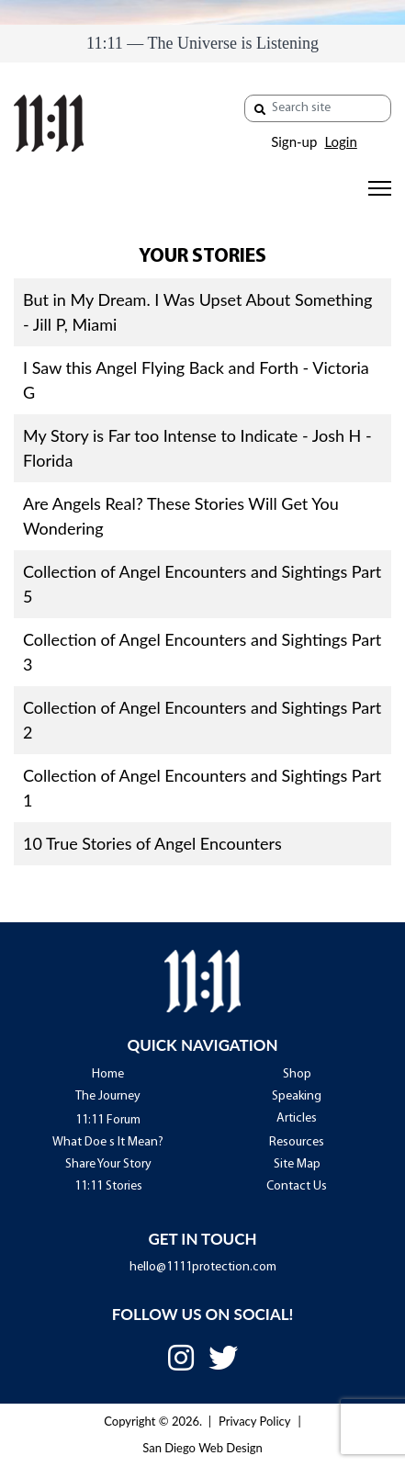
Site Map (297, 1164)
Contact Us (296, 1186)
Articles (296, 1118)
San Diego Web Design (202, 1447)
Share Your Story (108, 1164)
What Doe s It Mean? (107, 1142)
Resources (296, 1142)
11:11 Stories (108, 1186)
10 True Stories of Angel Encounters (152, 843)
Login (340, 141)
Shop (297, 1074)
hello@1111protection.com (202, 1267)
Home (108, 1074)
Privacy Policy (254, 1421)
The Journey (108, 1096)
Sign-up (294, 141)
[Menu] (379, 188)
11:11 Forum (108, 1120)
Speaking (296, 1096)
